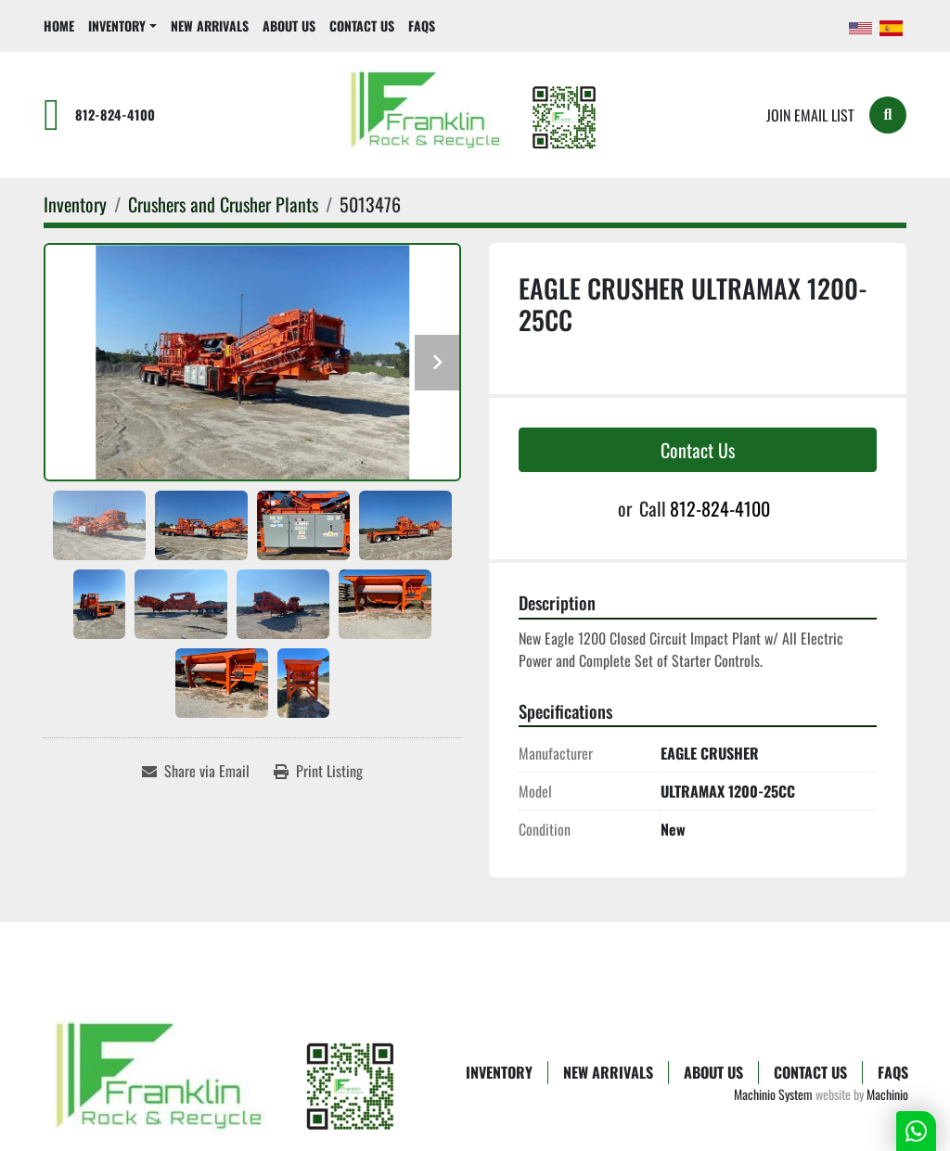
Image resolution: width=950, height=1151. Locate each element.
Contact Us (361, 25)
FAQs (421, 25)
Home (59, 25)
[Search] (887, 115)
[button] (122, 25)
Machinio (887, 1094)
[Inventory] (75, 204)
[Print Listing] (318, 770)
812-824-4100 (115, 114)
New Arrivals (210, 25)
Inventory (117, 25)
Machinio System (773, 1094)
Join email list (810, 115)
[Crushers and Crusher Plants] (223, 204)
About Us (289, 25)
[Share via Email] (196, 770)
